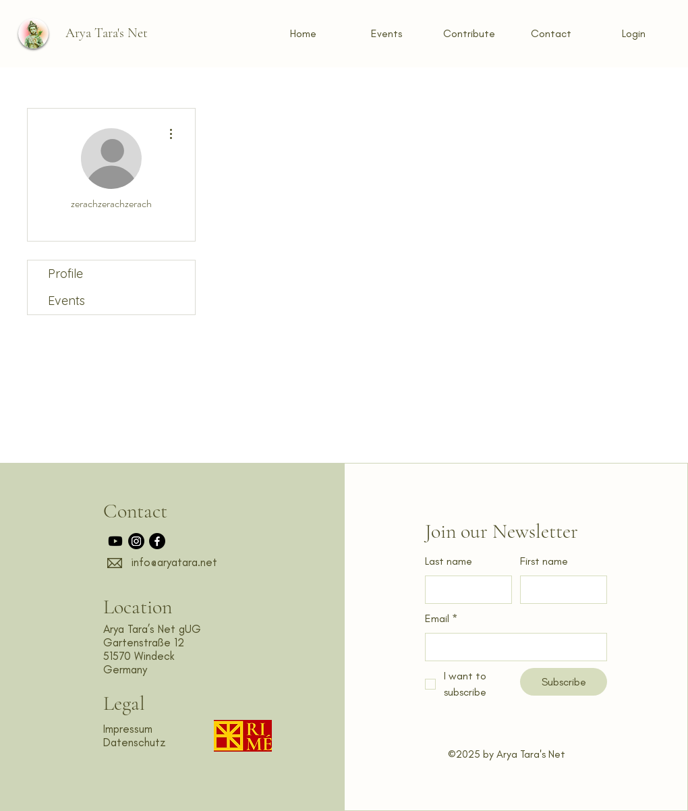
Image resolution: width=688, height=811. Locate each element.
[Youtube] (115, 541)
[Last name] (464, 589)
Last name (448, 561)
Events (66, 300)
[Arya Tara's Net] (106, 33)
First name (544, 561)
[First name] (559, 589)
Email (441, 619)
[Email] (512, 647)
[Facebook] (157, 541)
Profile (65, 273)
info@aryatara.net (174, 562)
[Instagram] (136, 541)
